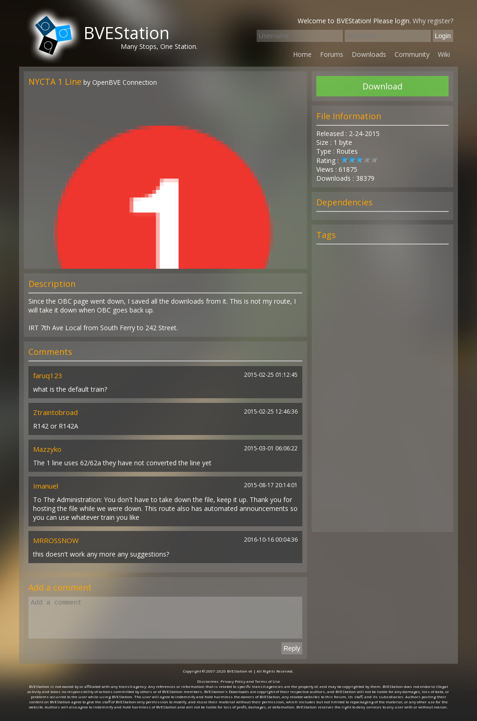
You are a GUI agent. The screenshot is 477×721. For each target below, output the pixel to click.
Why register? (433, 20)
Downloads (369, 54)
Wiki (444, 54)
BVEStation (126, 32)
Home (302, 54)
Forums (331, 54)
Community (412, 54)
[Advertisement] (382, 392)
